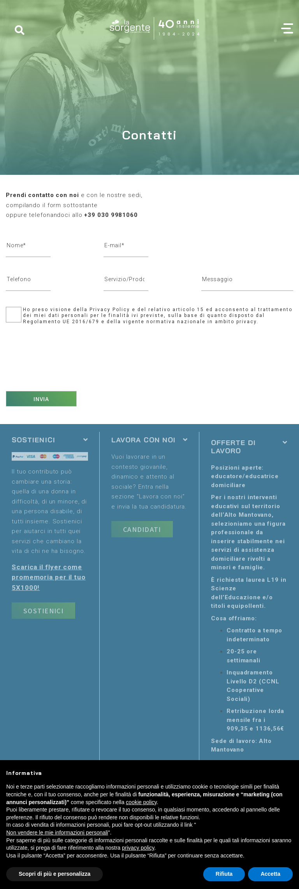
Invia (41, 399)
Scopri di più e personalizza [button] (54, 874)
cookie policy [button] (141, 802)
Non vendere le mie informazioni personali (57, 832)
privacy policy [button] (138, 848)
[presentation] (65, 355)
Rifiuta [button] (224, 874)
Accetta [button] (270, 874)
